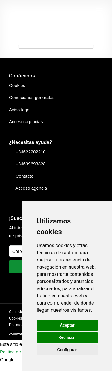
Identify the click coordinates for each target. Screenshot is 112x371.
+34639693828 (31, 163)
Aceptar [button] (67, 325)
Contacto (24, 176)
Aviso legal (19, 109)
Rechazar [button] (67, 337)
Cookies (17, 85)
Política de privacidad (21, 351)
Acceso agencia (31, 188)
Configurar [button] (67, 349)
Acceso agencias (26, 121)
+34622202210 (31, 151)
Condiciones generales (32, 97)
